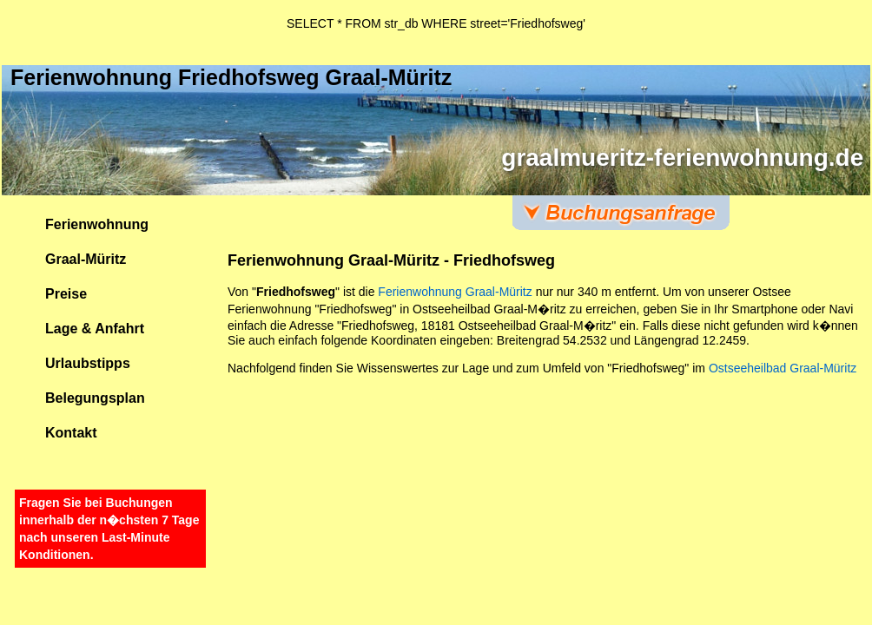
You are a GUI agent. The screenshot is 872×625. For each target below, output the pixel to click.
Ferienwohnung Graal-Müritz (455, 292)
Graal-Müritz (85, 259)
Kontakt (71, 432)
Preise (66, 293)
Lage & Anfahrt (94, 328)
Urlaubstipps (87, 363)
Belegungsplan (95, 398)
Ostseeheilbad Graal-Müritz (782, 368)
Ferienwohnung (97, 224)
